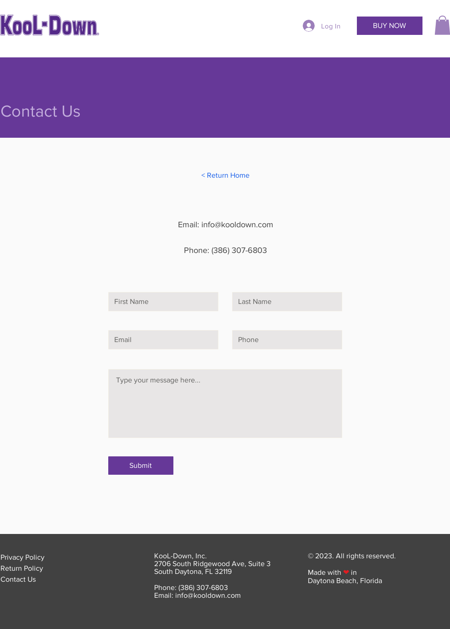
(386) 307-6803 (239, 250)
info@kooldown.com (237, 224)
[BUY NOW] (389, 26)
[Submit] (140, 465)
